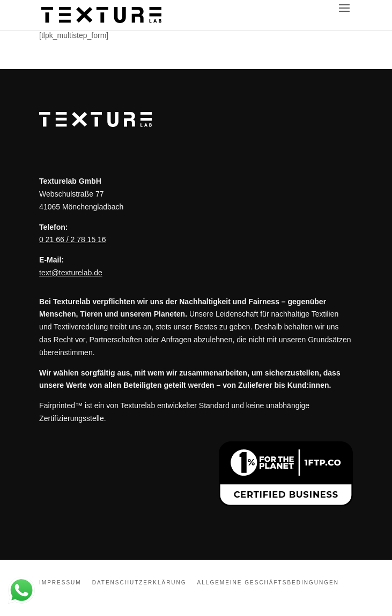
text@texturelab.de (70, 272)
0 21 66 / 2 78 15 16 (72, 239)
